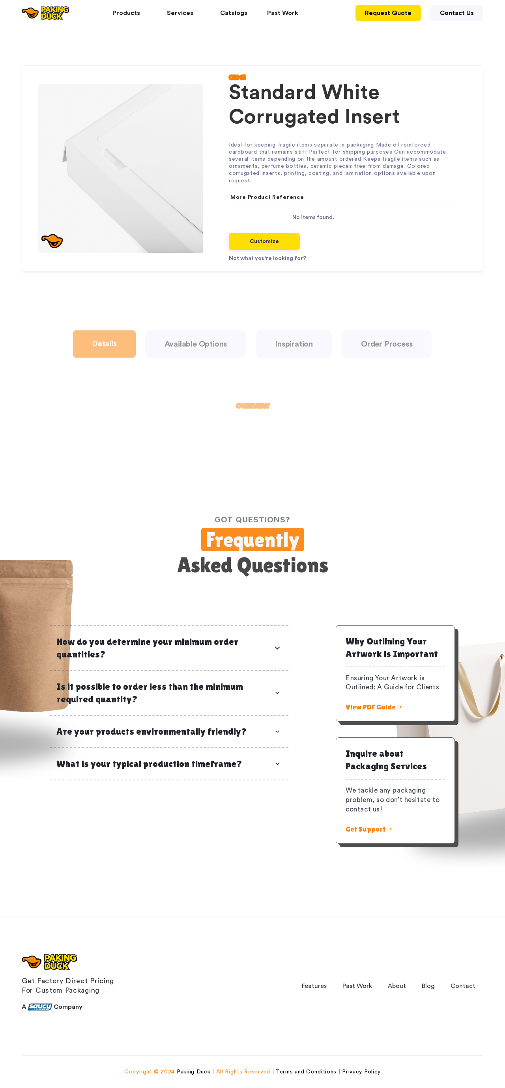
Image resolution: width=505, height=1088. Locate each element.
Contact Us (457, 13)
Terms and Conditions (306, 1072)
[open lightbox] (120, 168)
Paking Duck (194, 1072)
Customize (264, 241)
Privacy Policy (361, 1072)
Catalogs (233, 13)
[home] (45, 13)
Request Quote (388, 13)
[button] (129, 13)
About (397, 986)
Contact (463, 986)
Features (314, 986)
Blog (428, 986)
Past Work (282, 13)
